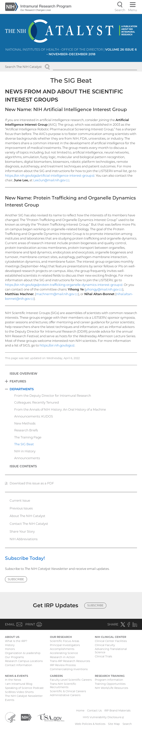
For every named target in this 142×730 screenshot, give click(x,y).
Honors (10, 649)
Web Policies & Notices (90, 724)
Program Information (109, 679)
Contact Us (94, 710)
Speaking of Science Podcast (24, 688)
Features (18, 381)
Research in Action (62, 657)
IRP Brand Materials (117, 710)
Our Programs (14, 657)
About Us (12, 637)
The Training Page (27, 437)
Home (80, 710)
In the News (13, 679)
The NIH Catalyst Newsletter (24, 696)
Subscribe (16, 579)
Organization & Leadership (22, 653)
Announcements (27, 458)
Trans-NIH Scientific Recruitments (63, 685)
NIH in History (25, 451)
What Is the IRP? (16, 641)
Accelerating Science (64, 653)
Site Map (114, 724)
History (10, 645)
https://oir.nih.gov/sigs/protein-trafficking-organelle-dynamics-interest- (64, 285)
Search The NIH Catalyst (23, 67)
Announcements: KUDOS (33, 416)
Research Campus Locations (24, 661)
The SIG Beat (24, 444)
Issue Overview (23, 373)
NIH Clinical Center (110, 637)
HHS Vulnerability (103, 717)
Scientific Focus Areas (64, 641)
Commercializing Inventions (69, 669)
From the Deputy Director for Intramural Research (52, 395)
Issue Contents (23, 466)
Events (9, 700)
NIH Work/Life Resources (111, 688)
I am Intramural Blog (18, 684)
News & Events (16, 676)
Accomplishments (62, 649)
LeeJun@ (51, 180)
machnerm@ (57, 294)
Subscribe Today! (25, 558)
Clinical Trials (103, 656)
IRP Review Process (63, 665)
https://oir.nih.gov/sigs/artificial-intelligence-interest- (49, 175)
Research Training (110, 676)
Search (127, 724)
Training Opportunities (110, 684)
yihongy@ (103, 289)
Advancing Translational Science (111, 650)
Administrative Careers (65, 695)
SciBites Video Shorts (19, 692)
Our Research (61, 637)
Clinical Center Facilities (111, 641)
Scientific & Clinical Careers (68, 691)
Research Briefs (26, 430)
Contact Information (18, 665)
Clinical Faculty (105, 645)
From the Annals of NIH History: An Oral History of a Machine (60, 409)
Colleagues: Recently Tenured (36, 402)
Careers (56, 676)
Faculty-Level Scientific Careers (71, 679)
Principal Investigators (65, 645)
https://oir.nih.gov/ (57, 345)
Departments (22, 389)
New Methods (25, 423)
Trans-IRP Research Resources (70, 661)
